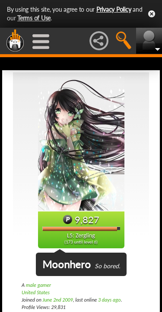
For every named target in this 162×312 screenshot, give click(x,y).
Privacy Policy (113, 9)
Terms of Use (34, 18)
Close (151, 13)
